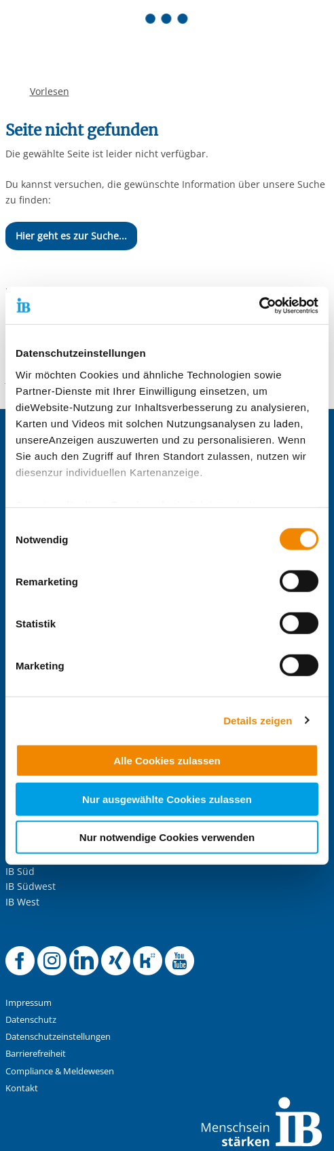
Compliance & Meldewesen (59, 1071)
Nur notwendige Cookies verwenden (167, 837)
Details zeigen (257, 720)
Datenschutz (30, 1020)
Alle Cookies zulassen (167, 760)
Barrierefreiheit (35, 1053)
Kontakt (21, 1088)
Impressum (28, 1003)
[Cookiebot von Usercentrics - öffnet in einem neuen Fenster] (259, 305)
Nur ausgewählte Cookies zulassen (167, 798)
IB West (22, 901)
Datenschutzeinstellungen (58, 1036)
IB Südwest (30, 886)
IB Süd (20, 871)
